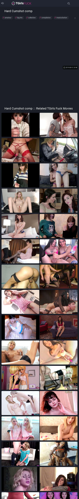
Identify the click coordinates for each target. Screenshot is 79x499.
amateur (8, 18)
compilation (46, 18)
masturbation (61, 18)
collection (32, 18)
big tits (19, 18)
